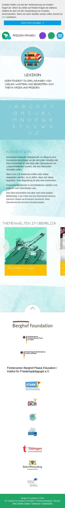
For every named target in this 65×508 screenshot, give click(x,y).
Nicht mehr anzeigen (31, 23)
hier (4, 17)
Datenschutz (47, 503)
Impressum (36, 503)
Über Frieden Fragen (21, 503)
